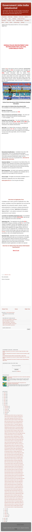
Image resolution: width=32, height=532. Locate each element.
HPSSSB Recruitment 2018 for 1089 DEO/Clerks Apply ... (14, 493)
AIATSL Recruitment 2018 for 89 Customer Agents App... (14, 439)
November (6, 407)
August (6, 412)
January (6, 516)
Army (14, 20)
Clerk (3, 22)
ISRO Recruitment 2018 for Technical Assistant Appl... (14, 460)
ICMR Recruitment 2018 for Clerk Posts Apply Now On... (14, 467)
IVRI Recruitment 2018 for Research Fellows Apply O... (14, 458)
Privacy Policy (16, 22)
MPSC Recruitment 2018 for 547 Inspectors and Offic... (14, 445)
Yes (22, 4)
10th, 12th (21, 16)
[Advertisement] (16, 36)
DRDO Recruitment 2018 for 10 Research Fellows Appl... (14, 504)
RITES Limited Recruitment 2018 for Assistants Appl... (14, 484)
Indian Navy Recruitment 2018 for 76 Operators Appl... (14, 457)
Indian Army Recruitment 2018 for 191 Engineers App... (14, 425)
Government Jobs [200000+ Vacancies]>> (10, 319)
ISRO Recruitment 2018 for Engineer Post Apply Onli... (14, 416)
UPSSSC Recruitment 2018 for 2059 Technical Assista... (14, 428)
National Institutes (19, 20)
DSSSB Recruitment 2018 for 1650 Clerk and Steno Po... (14, 443)
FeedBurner (19, 371)
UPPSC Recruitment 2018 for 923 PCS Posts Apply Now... (15, 475)
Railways (15, 16)
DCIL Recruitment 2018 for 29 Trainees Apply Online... (14, 470)
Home (16, 309)
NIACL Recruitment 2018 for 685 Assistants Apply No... (14, 454)
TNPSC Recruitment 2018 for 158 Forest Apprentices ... (14, 481)
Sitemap (22, 22)
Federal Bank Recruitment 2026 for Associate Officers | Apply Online (14, 355)
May (5, 510)
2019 (5, 403)
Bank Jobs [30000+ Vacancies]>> (8, 320)
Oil (2, 18)
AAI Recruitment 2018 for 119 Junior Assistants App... (14, 434)
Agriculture (4, 20)
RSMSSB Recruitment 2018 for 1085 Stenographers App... (15, 449)
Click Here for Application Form (16, 199)
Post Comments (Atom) (10, 312)
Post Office (27, 20)
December (6, 406)
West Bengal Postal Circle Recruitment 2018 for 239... (14, 490)
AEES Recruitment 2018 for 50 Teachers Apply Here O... (14, 431)
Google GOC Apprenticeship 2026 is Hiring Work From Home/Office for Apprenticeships (16, 383)
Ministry (26, 16)
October (6, 409)
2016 (5, 519)
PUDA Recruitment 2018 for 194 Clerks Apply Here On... (14, 472)
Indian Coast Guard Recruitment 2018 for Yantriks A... (14, 442)
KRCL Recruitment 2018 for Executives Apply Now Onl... (14, 455)
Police (11, 22)
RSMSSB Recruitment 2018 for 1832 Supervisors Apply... (14, 446)
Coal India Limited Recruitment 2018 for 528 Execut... (14, 499)
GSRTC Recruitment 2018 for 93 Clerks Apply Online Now (14, 478)
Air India (9, 20)
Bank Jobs (10, 16)
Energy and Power (21, 18)
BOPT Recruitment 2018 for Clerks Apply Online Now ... (14, 461)
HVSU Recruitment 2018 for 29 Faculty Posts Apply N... (14, 473)
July (5, 413)
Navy (10, 18)
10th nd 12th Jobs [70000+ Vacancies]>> (10, 323)
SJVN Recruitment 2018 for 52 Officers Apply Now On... (14, 487)
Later (10, 4)
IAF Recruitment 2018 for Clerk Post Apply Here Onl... (14, 422)
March (6, 513)
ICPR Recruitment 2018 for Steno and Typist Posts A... (14, 415)
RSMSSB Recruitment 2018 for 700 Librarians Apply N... (14, 427)
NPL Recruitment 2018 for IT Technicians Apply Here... (14, 424)
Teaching (14, 18)
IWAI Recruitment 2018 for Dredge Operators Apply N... (14, 505)
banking (3, 231)
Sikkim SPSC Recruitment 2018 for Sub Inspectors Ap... (14, 496)
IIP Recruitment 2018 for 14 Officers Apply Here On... (14, 451)
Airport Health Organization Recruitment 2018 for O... (14, 418)
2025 (5, 394)
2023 (5, 397)
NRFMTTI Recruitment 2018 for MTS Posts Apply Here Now (15, 433)
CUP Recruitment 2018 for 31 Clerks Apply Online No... (14, 440)
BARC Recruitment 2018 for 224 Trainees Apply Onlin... (14, 421)
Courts (6, 22)
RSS (3, 315)
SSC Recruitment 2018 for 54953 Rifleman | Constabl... (14, 436)
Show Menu (4, 16)
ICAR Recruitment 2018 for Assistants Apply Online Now (14, 464)
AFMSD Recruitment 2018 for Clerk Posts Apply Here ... (14, 466)
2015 (5, 521)
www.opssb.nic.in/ (6, 180)
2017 (5, 518)
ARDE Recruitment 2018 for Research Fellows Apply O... (14, 437)
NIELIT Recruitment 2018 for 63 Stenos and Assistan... (14, 469)
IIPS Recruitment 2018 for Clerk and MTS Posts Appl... (14, 463)
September (7, 410)
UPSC (6, 18)
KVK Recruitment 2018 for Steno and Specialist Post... (14, 448)
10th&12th (6, 274)
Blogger (16, 528)
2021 (5, 400)
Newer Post (5, 309)
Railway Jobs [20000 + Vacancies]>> (9, 322)
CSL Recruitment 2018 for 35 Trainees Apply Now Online (14, 452)
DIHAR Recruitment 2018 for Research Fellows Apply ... (14, 419)
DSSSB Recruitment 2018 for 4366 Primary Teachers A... (14, 502)
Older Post (27, 309)
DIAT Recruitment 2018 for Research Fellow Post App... (14, 430)
